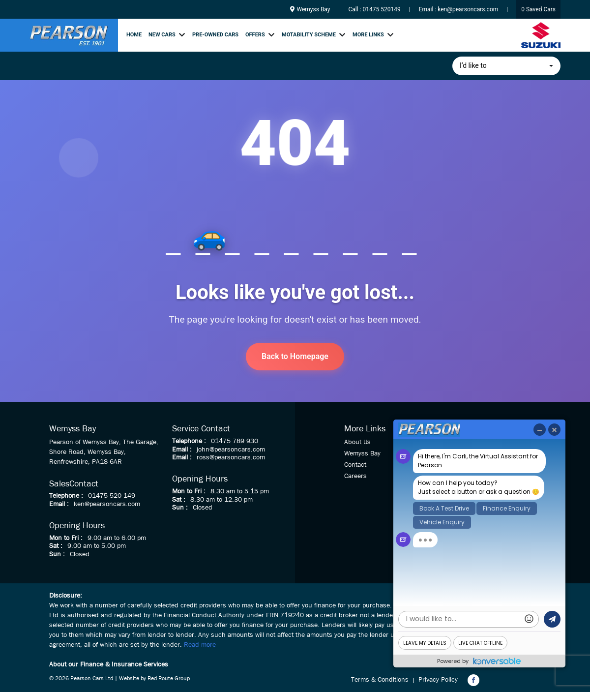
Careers (355, 476)
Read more (200, 644)
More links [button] (368, 34)
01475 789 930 (234, 441)
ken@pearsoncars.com (468, 9)
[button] (506, 66)
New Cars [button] (162, 34)
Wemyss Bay (310, 9)
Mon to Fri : (66, 538)
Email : (59, 504)
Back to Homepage (295, 356)
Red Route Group (169, 679)
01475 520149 (382, 9)
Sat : (55, 545)
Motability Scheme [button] (309, 34)
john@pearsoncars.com (231, 449)
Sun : (57, 554)
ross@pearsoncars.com (231, 457)
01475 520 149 (111, 495)
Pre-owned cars (215, 34)
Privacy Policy (438, 679)
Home (134, 34)
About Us (357, 442)
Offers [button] (255, 34)
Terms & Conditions (380, 679)
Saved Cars (538, 9)
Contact (355, 464)
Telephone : (66, 495)
